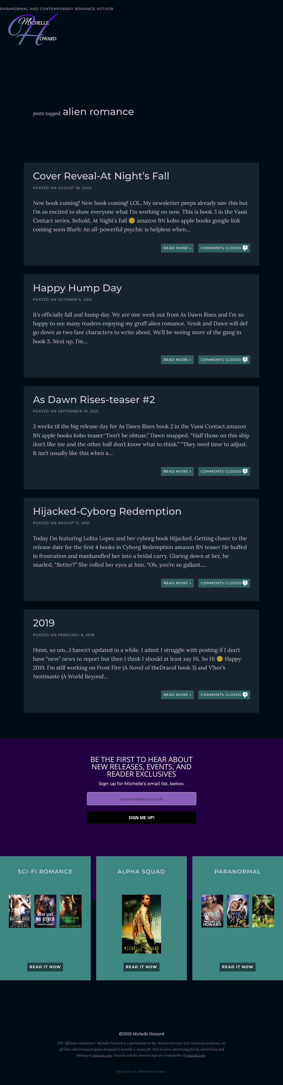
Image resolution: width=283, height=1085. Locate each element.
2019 (44, 624)
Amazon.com (101, 1055)
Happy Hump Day (77, 288)
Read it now (45, 967)
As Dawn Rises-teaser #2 (94, 400)
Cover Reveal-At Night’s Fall (101, 176)
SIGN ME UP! (141, 817)
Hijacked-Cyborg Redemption (107, 512)
